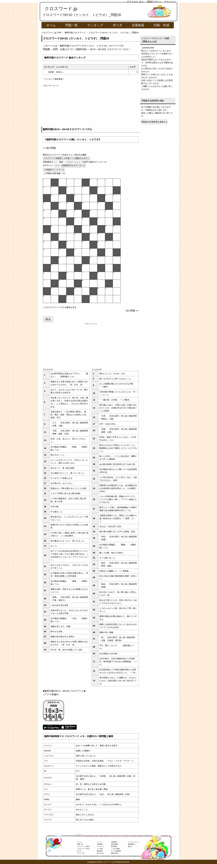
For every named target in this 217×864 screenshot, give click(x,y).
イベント (100, 842)
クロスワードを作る (83, 848)
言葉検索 (138, 25)
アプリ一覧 (80, 853)
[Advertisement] (91, 107)
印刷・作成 (161, 25)
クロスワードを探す (83, 846)
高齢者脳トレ (132, 844)
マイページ (170, 1)
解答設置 (100, 851)
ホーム (51, 25)
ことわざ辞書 (115, 848)
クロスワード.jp (61, 8)
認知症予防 (114, 853)
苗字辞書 (114, 846)
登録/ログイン (154, 1)
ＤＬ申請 (100, 848)
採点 (48, 319)
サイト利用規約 (116, 851)
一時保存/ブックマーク (54, 170)
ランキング (95, 25)
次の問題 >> (132, 310)
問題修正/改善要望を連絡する (154, 122)
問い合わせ (100, 853)
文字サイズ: (48, 165)
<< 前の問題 (49, 148)
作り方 (117, 25)
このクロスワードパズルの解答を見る (59, 307)
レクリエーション (133, 842)
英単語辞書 (114, 844)
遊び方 (130, 846)
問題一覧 (71, 25)
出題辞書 (114, 842)
